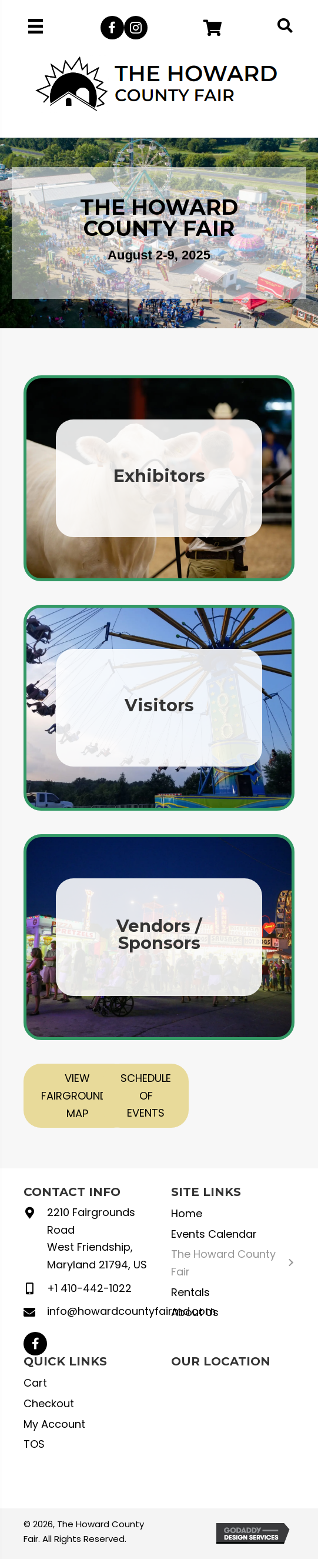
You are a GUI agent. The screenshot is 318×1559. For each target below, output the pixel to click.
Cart (35, 1382)
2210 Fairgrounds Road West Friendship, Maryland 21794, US (97, 1238)
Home (186, 1213)
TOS (34, 1444)
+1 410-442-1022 (89, 1288)
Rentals (190, 1292)
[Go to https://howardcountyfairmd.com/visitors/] (159, 708)
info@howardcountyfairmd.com (131, 1311)
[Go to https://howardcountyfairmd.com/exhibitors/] (159, 478)
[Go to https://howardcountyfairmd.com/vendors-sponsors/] (159, 937)
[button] (112, 27)
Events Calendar (214, 1234)
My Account (54, 1424)
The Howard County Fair (223, 1263)
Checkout (49, 1403)
